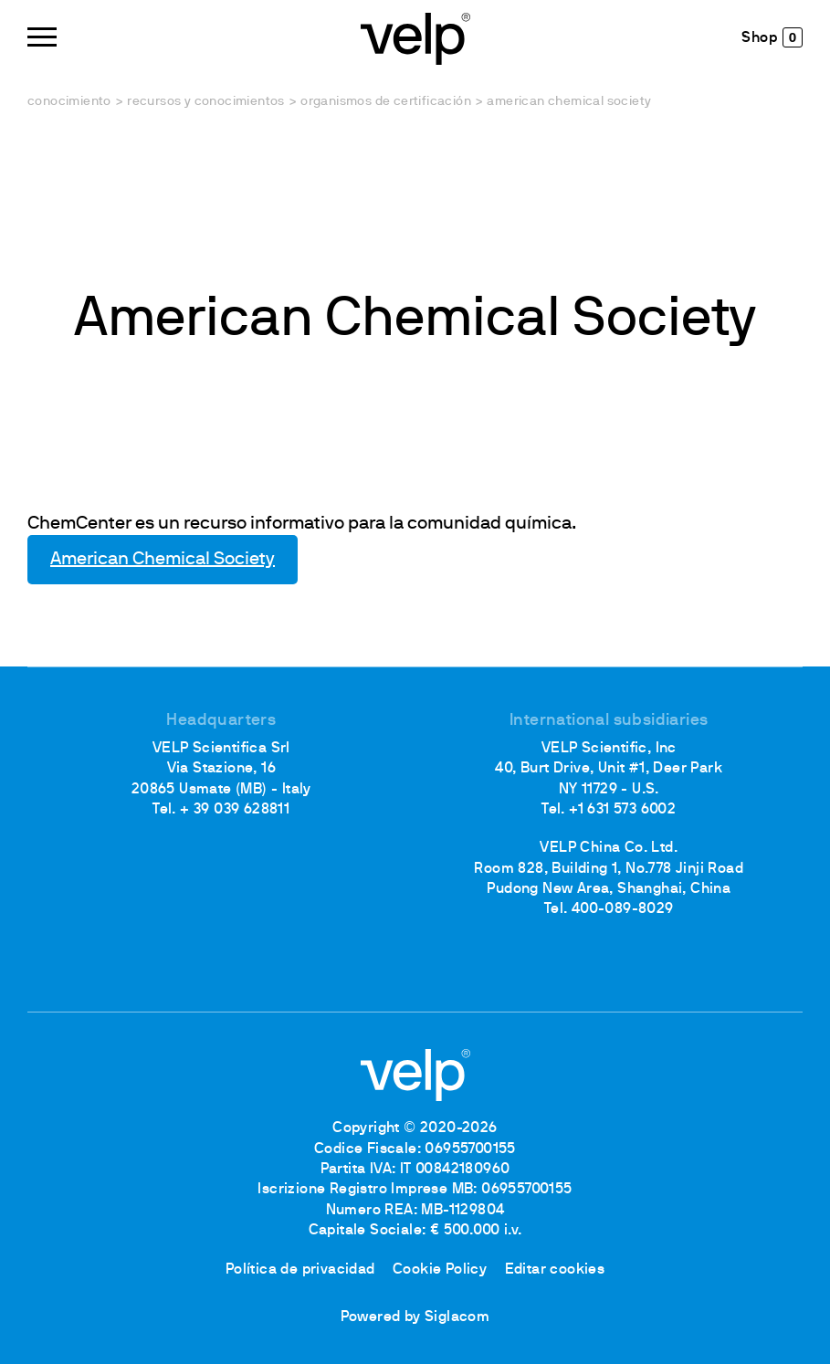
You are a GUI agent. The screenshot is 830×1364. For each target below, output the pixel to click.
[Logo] (415, 36)
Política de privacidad (300, 1270)
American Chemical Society (162, 559)
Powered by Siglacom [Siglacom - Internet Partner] (415, 1317)
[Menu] (42, 37)
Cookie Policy (440, 1270)
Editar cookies (555, 1270)
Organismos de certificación (385, 102)
